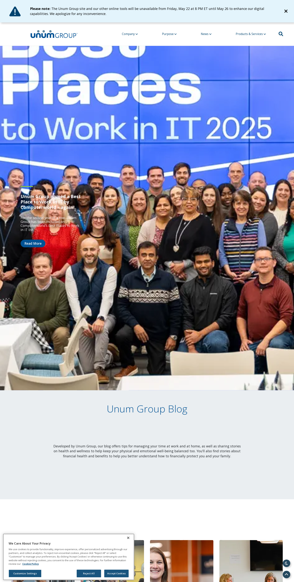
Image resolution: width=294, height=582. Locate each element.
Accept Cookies (116, 573)
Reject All (88, 573)
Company (130, 34)
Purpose (169, 34)
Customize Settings (25, 573)
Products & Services (251, 34)
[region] (68, 557)
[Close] (128, 538)
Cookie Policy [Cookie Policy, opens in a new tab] (30, 564)
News (206, 34)
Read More (33, 243)
